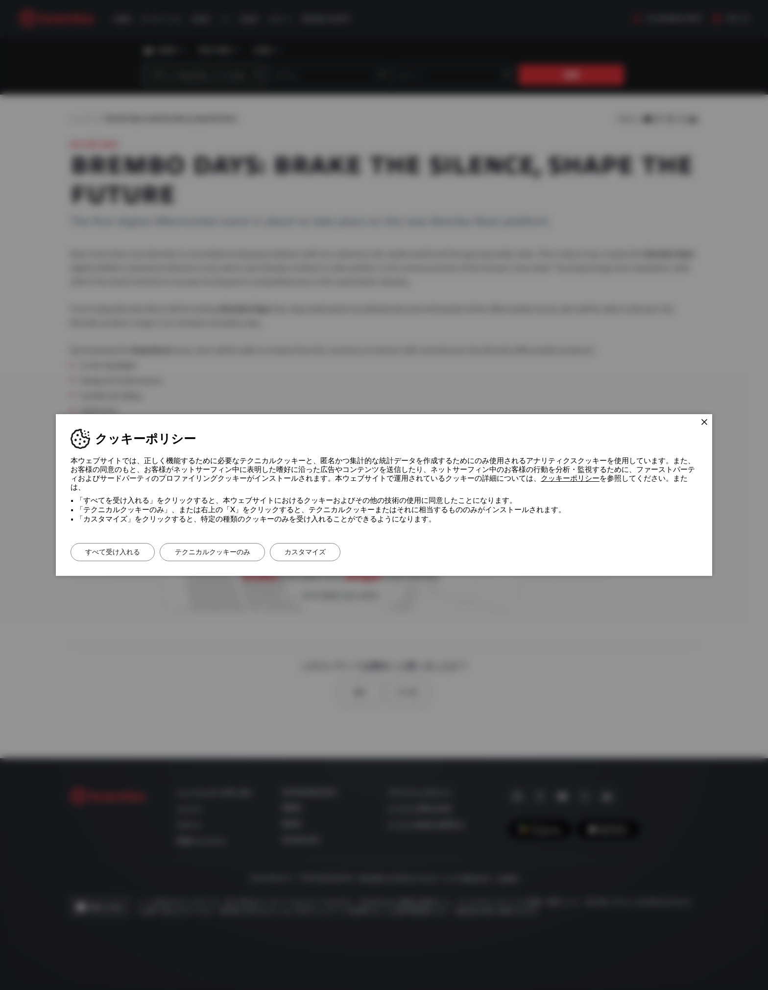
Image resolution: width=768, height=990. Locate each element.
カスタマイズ (307, 552)
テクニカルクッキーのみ (213, 552)
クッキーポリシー (570, 478)
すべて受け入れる (113, 552)
